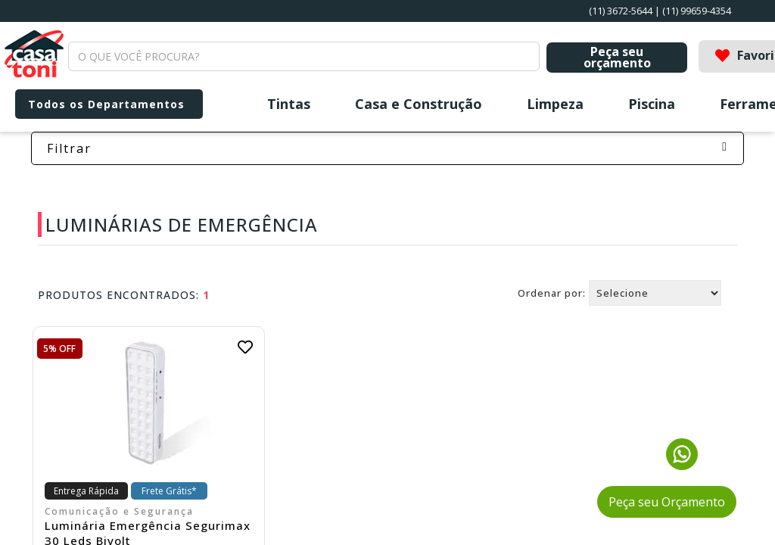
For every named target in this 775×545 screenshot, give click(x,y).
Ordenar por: (552, 293)
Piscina (651, 104)
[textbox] (304, 56)
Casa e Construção (418, 104)
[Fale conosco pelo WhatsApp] (682, 465)
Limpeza (555, 104)
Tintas (288, 104)
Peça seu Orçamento (666, 502)
